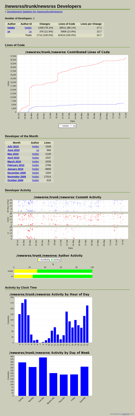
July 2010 (13, 146)
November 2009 (16, 176)
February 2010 (15, 165)
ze (8, 31)
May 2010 (13, 154)
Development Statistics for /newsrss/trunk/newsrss (35, 11)
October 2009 (15, 180)
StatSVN (125, 414)
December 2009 (16, 172)
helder (11, 27)
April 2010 (13, 157)
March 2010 (14, 161)
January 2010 (15, 169)
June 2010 (13, 150)
